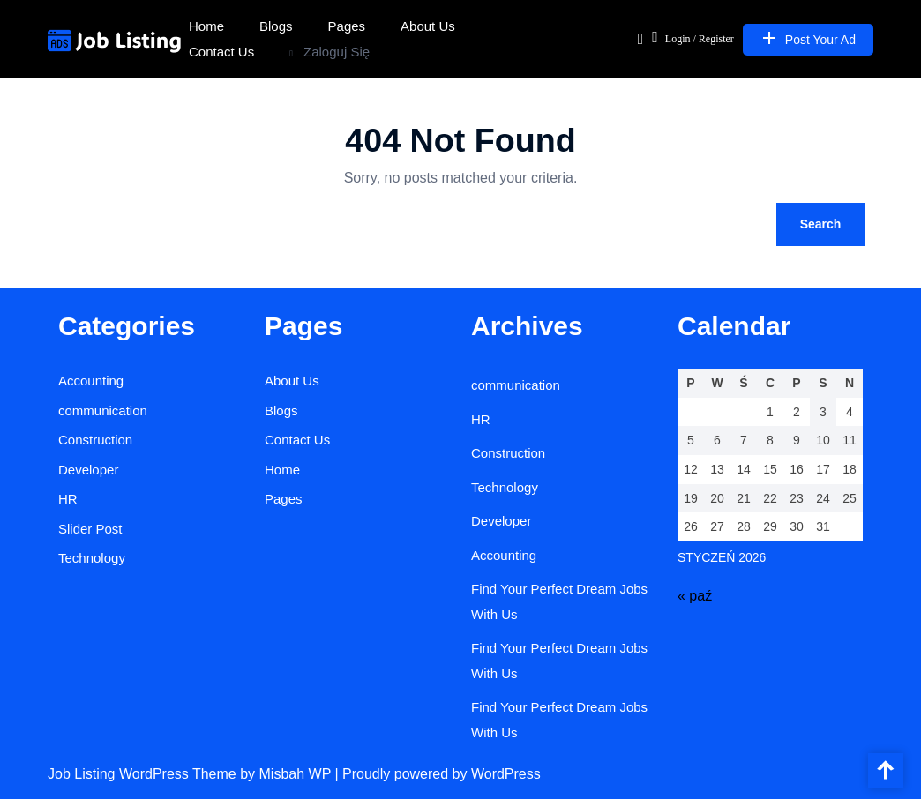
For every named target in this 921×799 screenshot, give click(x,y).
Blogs (276, 26)
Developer (88, 469)
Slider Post (90, 528)
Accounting (91, 380)
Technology (91, 557)
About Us (428, 26)
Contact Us (221, 51)
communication (102, 410)
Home (206, 26)
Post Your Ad (808, 38)
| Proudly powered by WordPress (437, 773)
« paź (695, 595)
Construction (95, 439)
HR (68, 498)
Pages (347, 26)
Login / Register (693, 37)
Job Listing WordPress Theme (144, 773)
